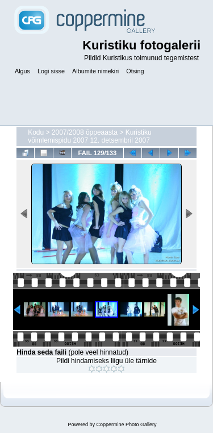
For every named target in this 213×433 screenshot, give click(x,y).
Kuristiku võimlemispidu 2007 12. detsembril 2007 (90, 136)
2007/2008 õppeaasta (85, 132)
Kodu (36, 132)
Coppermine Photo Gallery (126, 424)
